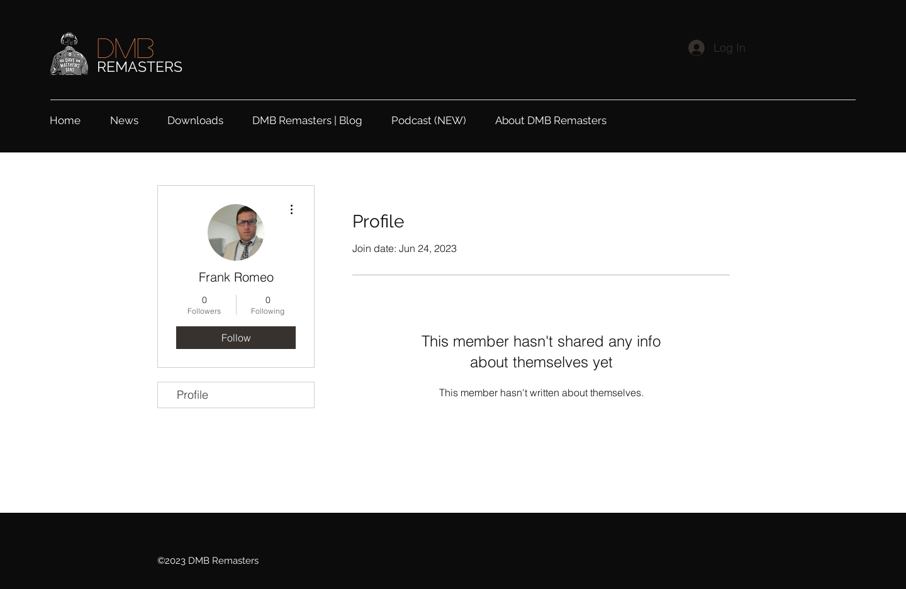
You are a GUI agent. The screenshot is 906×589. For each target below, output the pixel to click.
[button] (203, 119)
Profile (192, 394)
